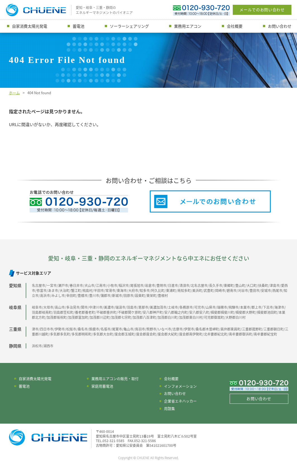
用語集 (169, 408)
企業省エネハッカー (180, 400)
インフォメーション (180, 386)
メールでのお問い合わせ (262, 9)
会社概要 (235, 26)
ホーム (14, 92)
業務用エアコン (187, 26)
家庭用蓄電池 (102, 386)
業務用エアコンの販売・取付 (115, 378)
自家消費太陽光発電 (29, 26)
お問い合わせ (279, 26)
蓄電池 (78, 26)
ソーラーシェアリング (129, 26)
